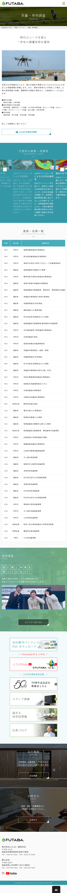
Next (62, 169)
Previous (5, 169)
